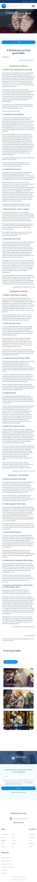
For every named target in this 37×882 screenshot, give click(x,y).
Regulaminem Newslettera (16, 784)
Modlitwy (26, 24)
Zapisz (17, 788)
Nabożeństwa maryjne (14, 26)
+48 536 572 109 (20, 818)
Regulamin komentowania (7, 867)
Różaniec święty (26, 26)
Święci (13, 834)
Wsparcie (14, 843)
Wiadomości (32, 834)
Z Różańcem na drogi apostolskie (19, 30)
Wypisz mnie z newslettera (18, 792)
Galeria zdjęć (32, 837)
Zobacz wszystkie (10, 661)
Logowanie (32, 1)
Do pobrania (32, 843)
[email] (18, 776)
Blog (13, 846)
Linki (30, 840)
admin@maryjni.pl (18, 822)
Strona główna (4, 834)
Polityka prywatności (6, 857)
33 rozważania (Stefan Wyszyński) (19, 28)
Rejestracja (24, 1)
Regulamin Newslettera (7, 864)
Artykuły (3, 837)
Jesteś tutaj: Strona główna (15, 24)
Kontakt (31, 846)
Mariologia (3, 846)
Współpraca (4, 870)
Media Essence (22, 879)
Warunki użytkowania (6, 861)
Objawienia (14, 840)
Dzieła (13, 837)
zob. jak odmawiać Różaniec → (27, 60)
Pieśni (2, 843)
